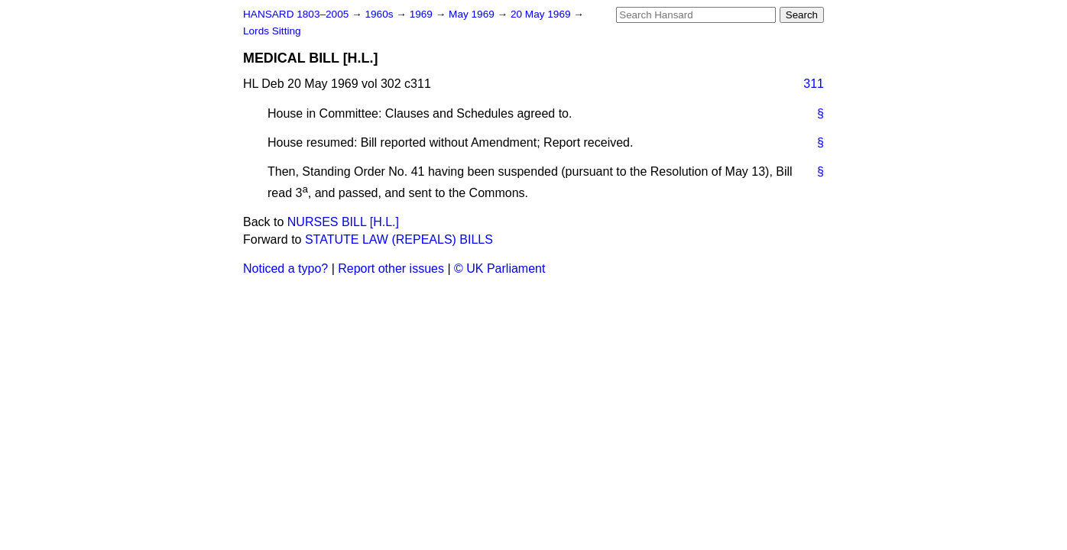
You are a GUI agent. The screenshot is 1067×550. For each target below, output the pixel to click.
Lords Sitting (272, 31)
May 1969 (473, 14)
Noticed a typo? (285, 268)
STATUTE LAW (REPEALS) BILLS (399, 239)
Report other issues (391, 268)
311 (813, 83)
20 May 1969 (542, 14)
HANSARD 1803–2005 (296, 14)
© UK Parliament (499, 268)
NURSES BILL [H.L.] (343, 221)
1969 (423, 14)
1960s (380, 14)
